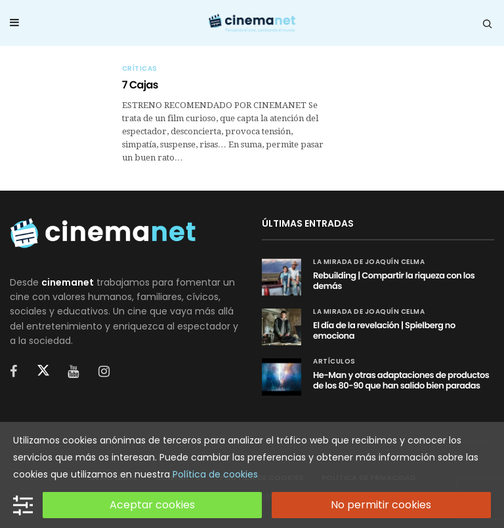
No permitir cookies (381, 504)
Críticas (140, 69)
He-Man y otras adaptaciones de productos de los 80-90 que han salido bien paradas (401, 380)
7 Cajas (140, 84)
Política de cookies (215, 474)
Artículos (334, 361)
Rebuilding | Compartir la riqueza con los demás (393, 280)
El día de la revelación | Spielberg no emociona (384, 330)
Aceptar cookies (152, 504)
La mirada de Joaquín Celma (369, 262)
